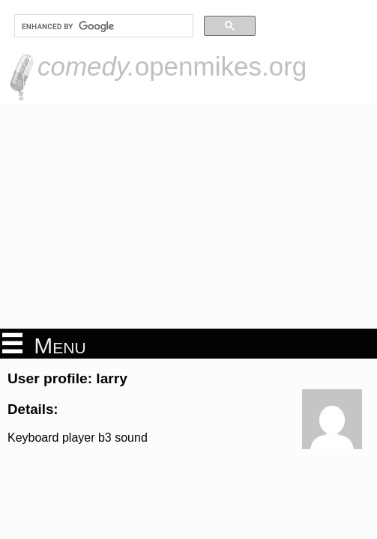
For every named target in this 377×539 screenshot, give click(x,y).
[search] (102, 26)
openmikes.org (172, 66)
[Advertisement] (188, 216)
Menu (44, 344)
